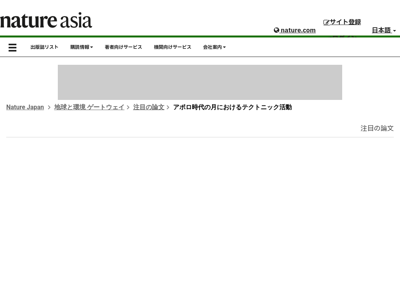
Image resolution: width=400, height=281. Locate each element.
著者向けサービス (123, 47)
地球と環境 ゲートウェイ (89, 107)
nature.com (295, 30)
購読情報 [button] (81, 47)
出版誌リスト (44, 47)
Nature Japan (25, 107)
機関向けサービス (172, 47)
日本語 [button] (384, 30)
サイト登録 (342, 22)
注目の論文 (148, 107)
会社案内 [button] (214, 47)
